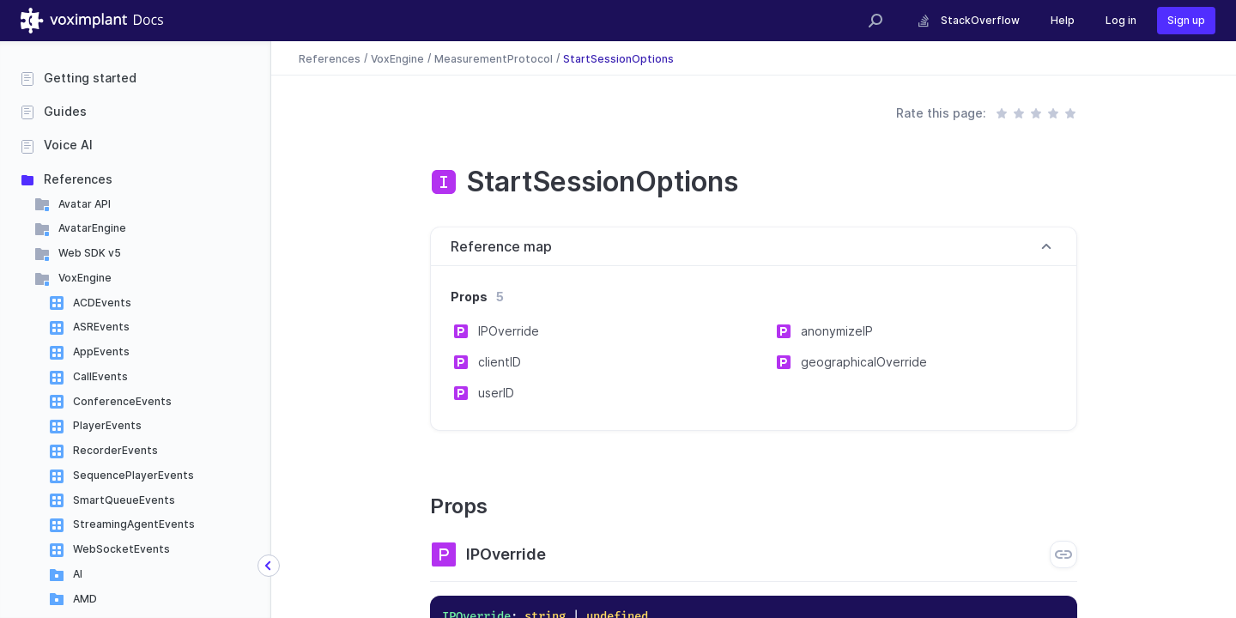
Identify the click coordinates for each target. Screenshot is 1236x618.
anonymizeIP (837, 331)
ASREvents (101, 326)
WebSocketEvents (121, 548)
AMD (85, 598)
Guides (65, 111)
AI (77, 573)
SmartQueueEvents (124, 500)
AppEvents (101, 351)
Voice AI (68, 144)
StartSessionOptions (618, 58)
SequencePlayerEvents (133, 475)
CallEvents (100, 376)
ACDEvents (102, 302)
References (78, 179)
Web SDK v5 (89, 252)
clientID (499, 361)
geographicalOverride (864, 361)
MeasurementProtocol (493, 58)
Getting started (90, 77)
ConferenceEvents (122, 401)
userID (496, 392)
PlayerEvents (107, 425)
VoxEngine (85, 277)
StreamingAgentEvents (134, 524)
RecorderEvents (115, 450)
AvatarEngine (92, 227)
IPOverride (508, 331)
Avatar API (84, 203)
